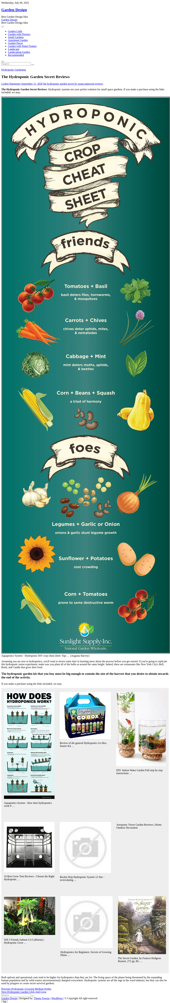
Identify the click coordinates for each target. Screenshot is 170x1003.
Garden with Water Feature (22, 46)
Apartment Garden (18, 40)
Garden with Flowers (19, 34)
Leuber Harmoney (11, 83)
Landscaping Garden (19, 52)
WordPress (57, 998)
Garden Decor (15, 43)
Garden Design (14, 10)
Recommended (16, 55)
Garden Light (15, 31)
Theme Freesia (42, 998)
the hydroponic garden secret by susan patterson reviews (73, 83)
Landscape (13, 49)
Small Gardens (16, 37)
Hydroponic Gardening (13, 69)
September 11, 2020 (32, 83)
